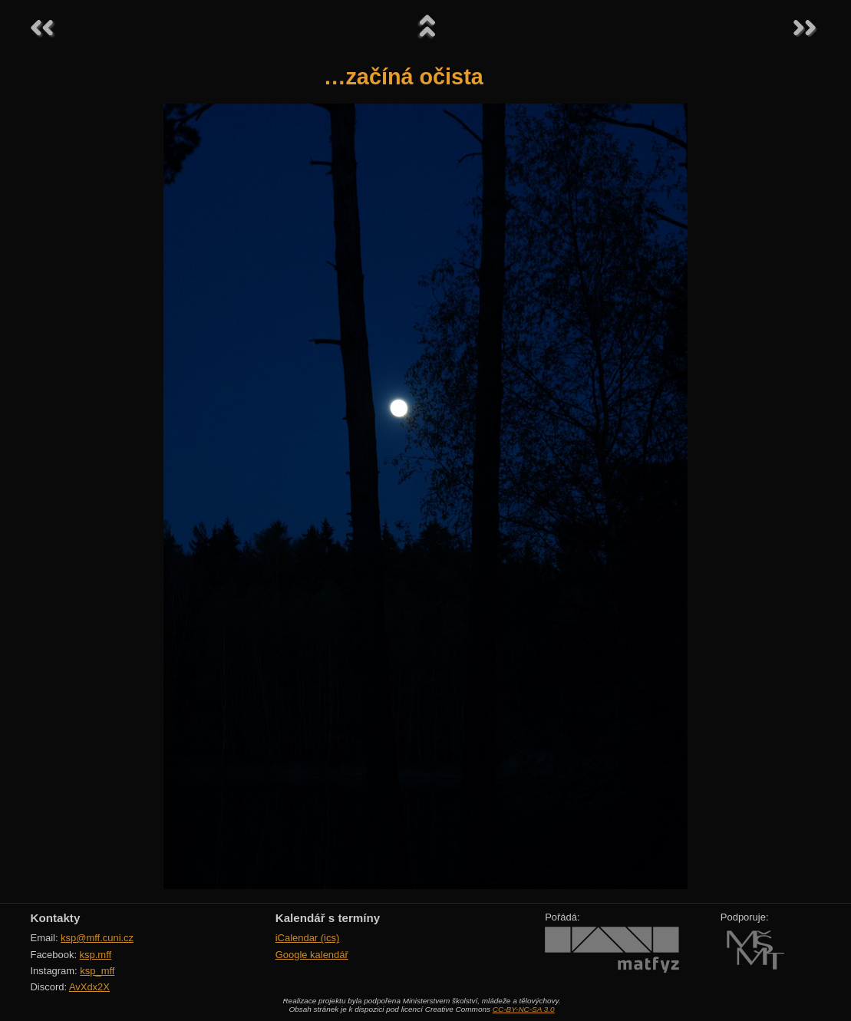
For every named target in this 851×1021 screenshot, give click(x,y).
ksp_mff (97, 971)
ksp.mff (96, 954)
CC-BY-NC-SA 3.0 (524, 1009)
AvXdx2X (89, 987)
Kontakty (56, 917)
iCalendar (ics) (307, 938)
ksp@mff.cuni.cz (97, 938)
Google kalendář (311, 954)
